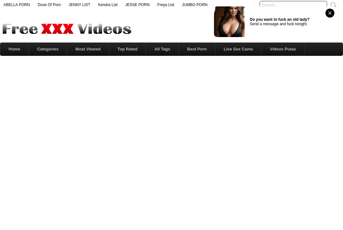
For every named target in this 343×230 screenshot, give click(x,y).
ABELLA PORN (17, 5)
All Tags (162, 49)
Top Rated (128, 49)
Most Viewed (88, 49)
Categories (47, 49)
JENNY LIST (79, 5)
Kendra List (108, 5)
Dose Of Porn (49, 5)
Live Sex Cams (238, 49)
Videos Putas (283, 49)
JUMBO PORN (195, 5)
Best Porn (197, 49)
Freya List (165, 5)
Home (14, 49)
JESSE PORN (137, 5)
